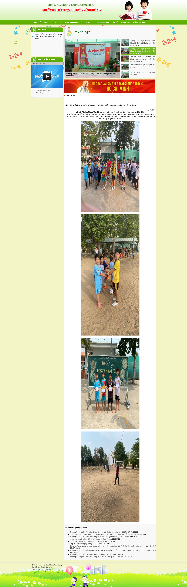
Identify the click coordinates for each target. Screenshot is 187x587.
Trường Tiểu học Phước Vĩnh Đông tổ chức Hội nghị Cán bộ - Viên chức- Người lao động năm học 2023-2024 (113, 550)
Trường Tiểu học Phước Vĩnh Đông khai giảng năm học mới (93, 554)
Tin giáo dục (70, 95)
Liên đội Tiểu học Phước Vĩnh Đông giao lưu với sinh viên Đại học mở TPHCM (142, 59)
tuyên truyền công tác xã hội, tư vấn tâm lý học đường (91, 539)
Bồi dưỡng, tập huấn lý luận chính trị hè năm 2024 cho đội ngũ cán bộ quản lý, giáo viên (104, 534)
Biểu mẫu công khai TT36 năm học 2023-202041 (89, 541)
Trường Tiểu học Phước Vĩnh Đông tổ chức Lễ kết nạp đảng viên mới (97, 557)
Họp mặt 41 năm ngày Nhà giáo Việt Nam (86, 544)
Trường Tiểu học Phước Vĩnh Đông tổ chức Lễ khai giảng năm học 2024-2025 (142, 43)
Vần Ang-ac (40, 93)
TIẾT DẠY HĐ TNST (44, 91)
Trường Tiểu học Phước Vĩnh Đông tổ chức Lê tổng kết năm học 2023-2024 (142, 51)
